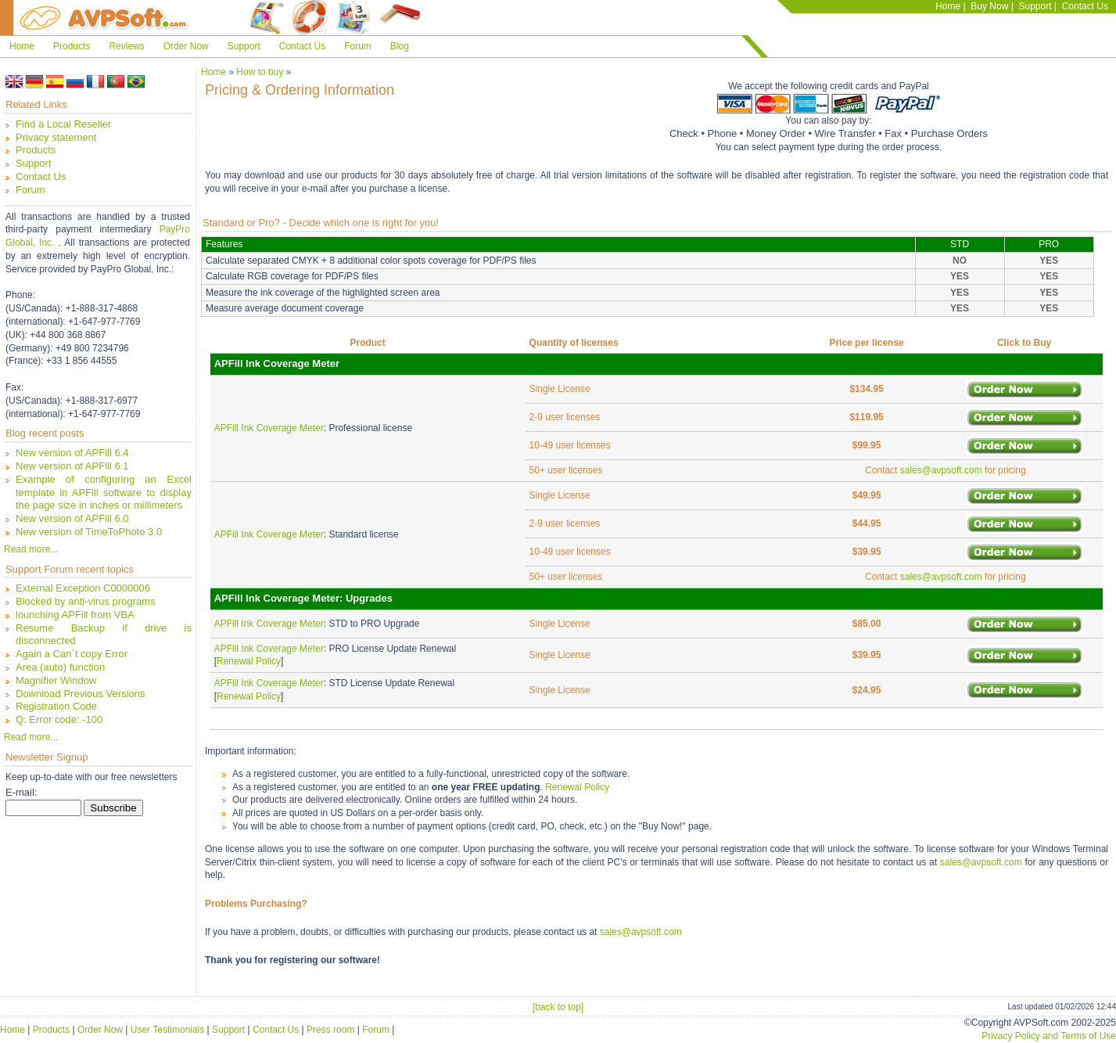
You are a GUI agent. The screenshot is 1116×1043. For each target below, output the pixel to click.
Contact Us (1085, 6)
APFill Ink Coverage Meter (269, 428)
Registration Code (56, 706)
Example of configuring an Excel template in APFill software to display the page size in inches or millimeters (104, 492)
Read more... (31, 549)
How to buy (259, 72)
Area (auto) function (60, 667)
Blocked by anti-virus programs (85, 601)
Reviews (126, 46)
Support (1034, 6)
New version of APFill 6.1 (72, 466)
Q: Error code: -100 (59, 719)
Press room (330, 1029)
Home (947, 6)
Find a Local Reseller (63, 124)
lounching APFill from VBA (75, 614)
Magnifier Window (56, 680)
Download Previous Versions (80, 694)
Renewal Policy (249, 661)
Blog (399, 46)
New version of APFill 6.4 (72, 453)
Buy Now (989, 6)
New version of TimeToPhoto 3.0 (89, 532)
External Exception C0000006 (83, 588)
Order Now (186, 46)
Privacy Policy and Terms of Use (1048, 1035)
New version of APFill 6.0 (72, 518)
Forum (357, 46)
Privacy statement (56, 137)
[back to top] (558, 1007)
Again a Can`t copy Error (71, 654)
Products (71, 46)
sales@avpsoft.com (941, 470)
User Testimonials (167, 1029)
